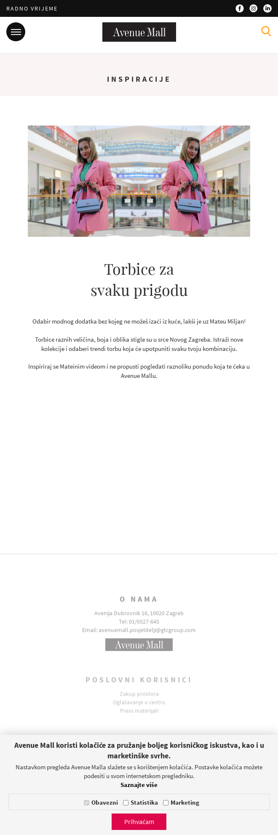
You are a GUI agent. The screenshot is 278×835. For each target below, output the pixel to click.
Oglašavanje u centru (139, 707)
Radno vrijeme (32, 8)
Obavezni (104, 802)
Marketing (185, 802)
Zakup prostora (139, 699)
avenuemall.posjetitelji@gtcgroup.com (147, 637)
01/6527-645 (144, 629)
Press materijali (139, 716)
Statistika (144, 802)
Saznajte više (139, 785)
